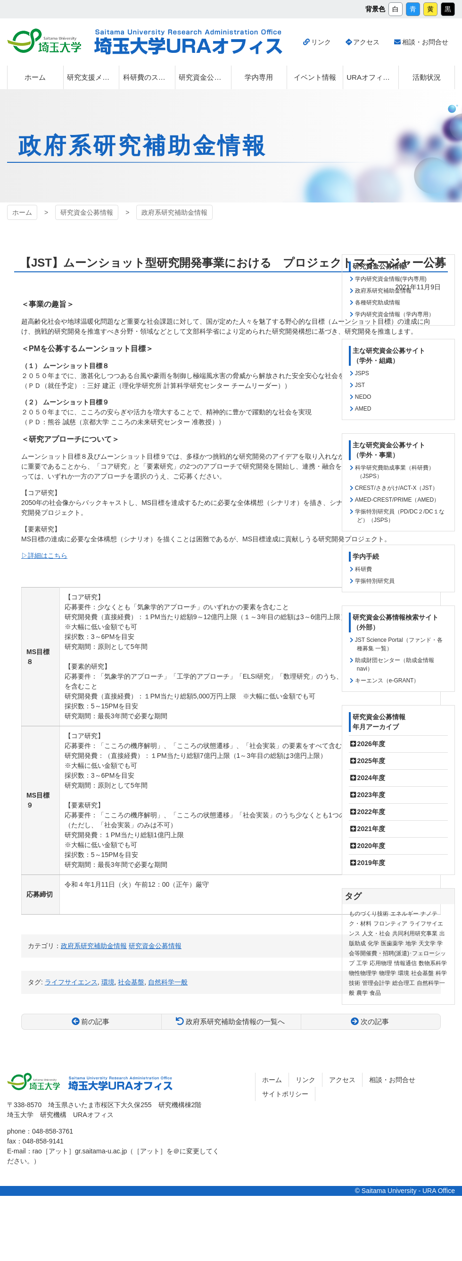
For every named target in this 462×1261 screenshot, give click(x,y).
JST (360, 385)
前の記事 (95, 1021)
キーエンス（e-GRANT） (387, 680)
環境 (108, 982)
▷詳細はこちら (44, 555)
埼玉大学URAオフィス (188, 42)
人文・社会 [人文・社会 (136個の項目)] (376, 933)
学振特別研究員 (375, 581)
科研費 (363, 569)
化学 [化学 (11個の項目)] (373, 943)
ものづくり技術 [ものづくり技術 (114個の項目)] (368, 913)
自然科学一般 (168, 982)
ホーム (22, 212)
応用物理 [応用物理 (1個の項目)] (381, 963)
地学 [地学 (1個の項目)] (411, 943)
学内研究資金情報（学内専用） (394, 314)
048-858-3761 (52, 1131)
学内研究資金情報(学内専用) (391, 279)
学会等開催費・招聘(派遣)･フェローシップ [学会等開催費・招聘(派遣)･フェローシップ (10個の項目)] (397, 953)
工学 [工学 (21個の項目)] (362, 963)
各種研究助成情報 (377, 302)
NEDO (363, 397)
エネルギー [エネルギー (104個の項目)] (404, 913)
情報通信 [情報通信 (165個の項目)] (405, 963)
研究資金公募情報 (86, 212)
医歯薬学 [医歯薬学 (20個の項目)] (392, 943)
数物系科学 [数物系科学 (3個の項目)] (433, 963)
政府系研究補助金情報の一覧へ (235, 1021)
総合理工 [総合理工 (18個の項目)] (403, 983)
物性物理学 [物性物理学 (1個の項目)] (363, 973)
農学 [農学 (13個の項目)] (362, 993)
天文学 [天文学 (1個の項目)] (427, 943)
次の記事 (375, 1021)
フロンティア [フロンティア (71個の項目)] (390, 923)
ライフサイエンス (71, 982)
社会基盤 (131, 982)
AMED (363, 408)
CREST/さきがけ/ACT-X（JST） (396, 488)
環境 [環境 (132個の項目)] (403, 973)
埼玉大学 (44, 40)
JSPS (362, 373)
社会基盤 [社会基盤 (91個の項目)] (422, 973)
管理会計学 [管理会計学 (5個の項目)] (376, 983)
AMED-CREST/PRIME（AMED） (397, 499)
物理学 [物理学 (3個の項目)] (387, 973)
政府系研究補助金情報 (174, 212)
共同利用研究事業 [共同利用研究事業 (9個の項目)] (414, 933)
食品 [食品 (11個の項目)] (375, 993)
